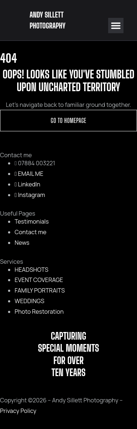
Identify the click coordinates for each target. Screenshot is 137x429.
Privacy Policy (18, 411)
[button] (115, 25)
